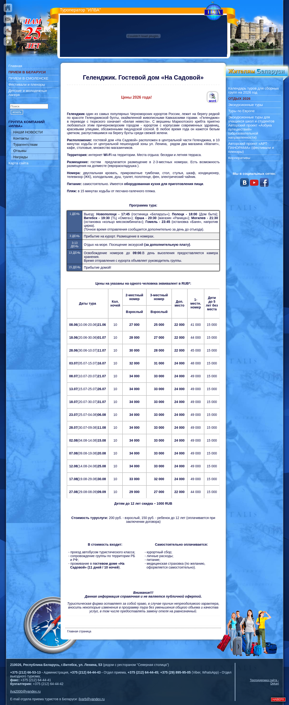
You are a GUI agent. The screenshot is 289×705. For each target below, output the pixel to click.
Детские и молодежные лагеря (28, 93)
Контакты (21, 138)
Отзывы (19, 151)
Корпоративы (239, 158)
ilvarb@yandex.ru (92, 699)
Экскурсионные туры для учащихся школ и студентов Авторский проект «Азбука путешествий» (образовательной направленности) (251, 127)
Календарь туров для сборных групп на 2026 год (253, 90)
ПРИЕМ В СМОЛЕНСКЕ (28, 78)
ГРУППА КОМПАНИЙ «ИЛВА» (27, 124)
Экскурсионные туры (245, 105)
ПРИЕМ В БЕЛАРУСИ (27, 72)
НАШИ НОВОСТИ (28, 132)
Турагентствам (25, 144)
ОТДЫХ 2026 (239, 98)
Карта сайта (19, 163)
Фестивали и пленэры (27, 84)
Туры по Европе (241, 111)
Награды (20, 157)
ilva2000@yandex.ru (25, 691)
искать (17, 112)
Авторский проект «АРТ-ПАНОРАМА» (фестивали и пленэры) (251, 147)
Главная (15, 66)
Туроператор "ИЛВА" (80, 10)
